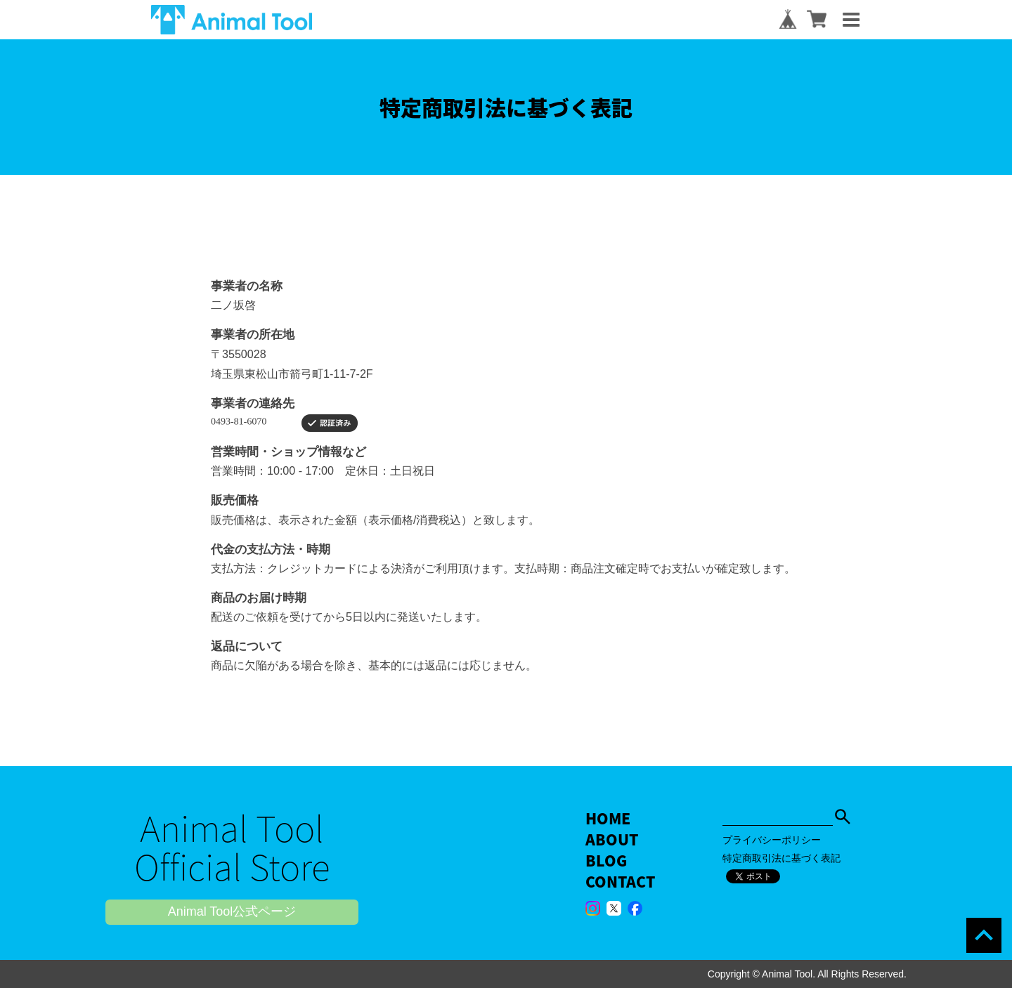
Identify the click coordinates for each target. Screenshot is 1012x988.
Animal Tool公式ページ (232, 911)
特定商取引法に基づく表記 (781, 858)
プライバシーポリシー (771, 839)
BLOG (606, 860)
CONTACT (620, 882)
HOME (607, 818)
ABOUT (611, 839)
